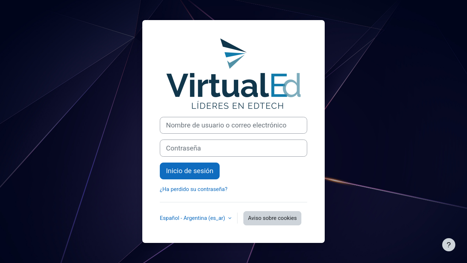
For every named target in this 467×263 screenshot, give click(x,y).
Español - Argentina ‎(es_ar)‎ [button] (193, 218)
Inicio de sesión (189, 171)
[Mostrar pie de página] (448, 244)
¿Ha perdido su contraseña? (193, 189)
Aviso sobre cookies (272, 218)
